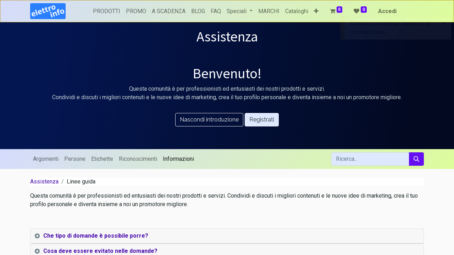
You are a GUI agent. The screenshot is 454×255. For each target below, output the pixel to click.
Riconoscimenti (138, 158)
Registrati (261, 119)
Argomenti (46, 158)
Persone (74, 158)
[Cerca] (416, 159)
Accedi (387, 11)
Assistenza (44, 181)
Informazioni (178, 158)
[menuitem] (106, 11)
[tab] (227, 236)
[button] (316, 11)
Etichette (102, 158)
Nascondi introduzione (209, 119)
